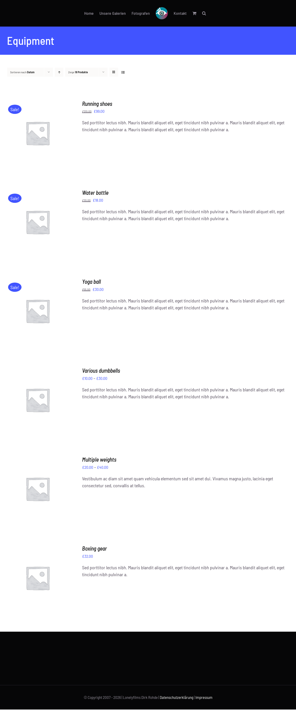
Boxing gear (94, 548)
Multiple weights (99, 459)
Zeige (78, 72)
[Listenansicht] (122, 72)
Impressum (204, 697)
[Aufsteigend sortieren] (59, 72)
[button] (204, 13)
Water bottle (95, 192)
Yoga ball (91, 281)
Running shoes (97, 103)
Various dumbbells (101, 370)
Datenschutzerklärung (176, 697)
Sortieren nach (22, 72)
